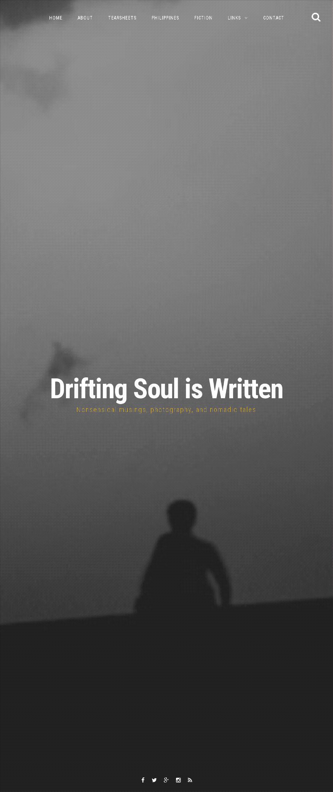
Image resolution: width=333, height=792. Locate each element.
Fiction (203, 18)
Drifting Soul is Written (166, 389)
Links (234, 18)
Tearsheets (122, 18)
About (85, 18)
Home (55, 18)
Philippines (165, 18)
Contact (273, 18)
